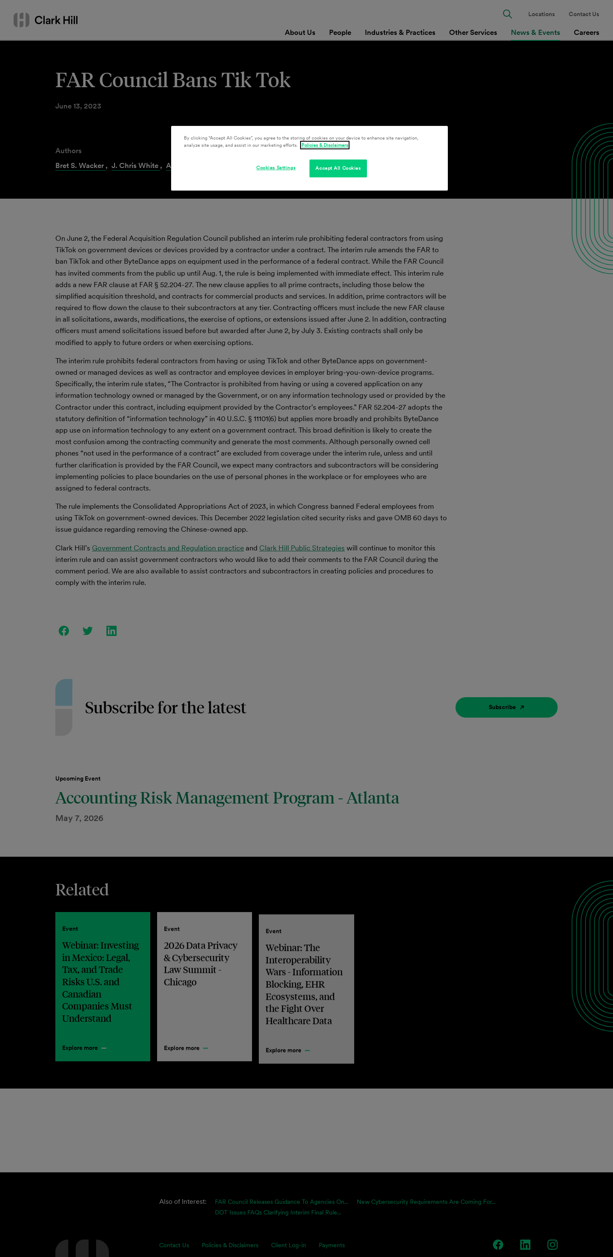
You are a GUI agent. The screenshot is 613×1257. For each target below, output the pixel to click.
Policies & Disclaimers (324, 145)
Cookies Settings (275, 168)
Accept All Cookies (338, 168)
